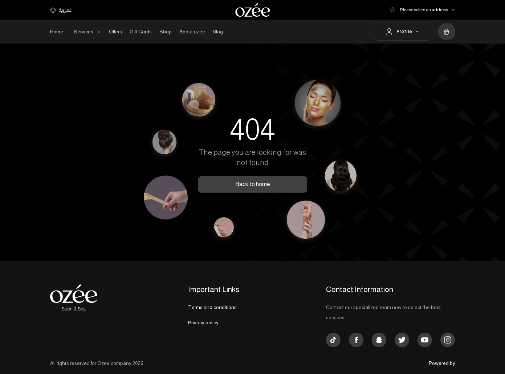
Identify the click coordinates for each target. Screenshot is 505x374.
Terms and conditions (212, 307)
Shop (165, 31)
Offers (115, 31)
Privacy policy (203, 322)
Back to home (252, 184)
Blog (218, 31)
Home (56, 31)
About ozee (192, 31)
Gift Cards (141, 31)
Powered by (442, 363)
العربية (61, 10)
